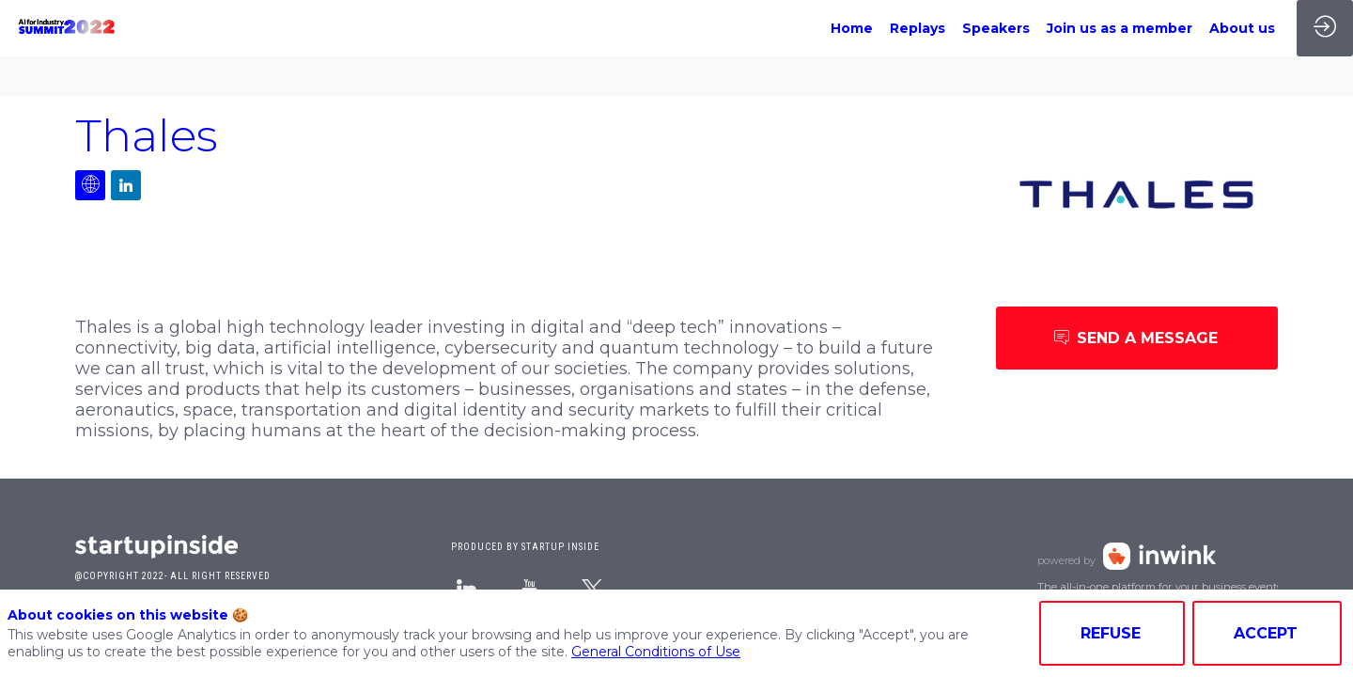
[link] (852, 28)
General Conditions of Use (655, 651)
